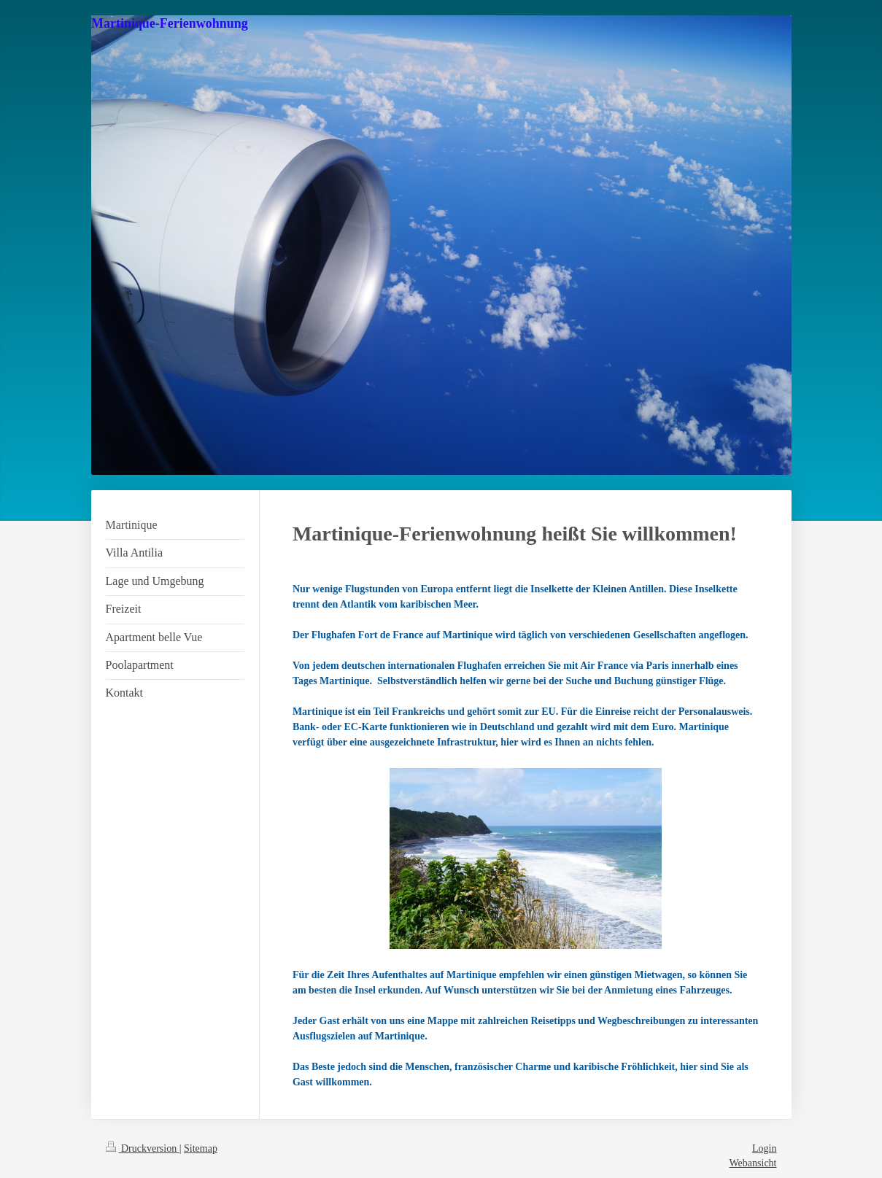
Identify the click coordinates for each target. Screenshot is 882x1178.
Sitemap (200, 1148)
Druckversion (142, 1148)
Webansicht (753, 1163)
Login (764, 1148)
